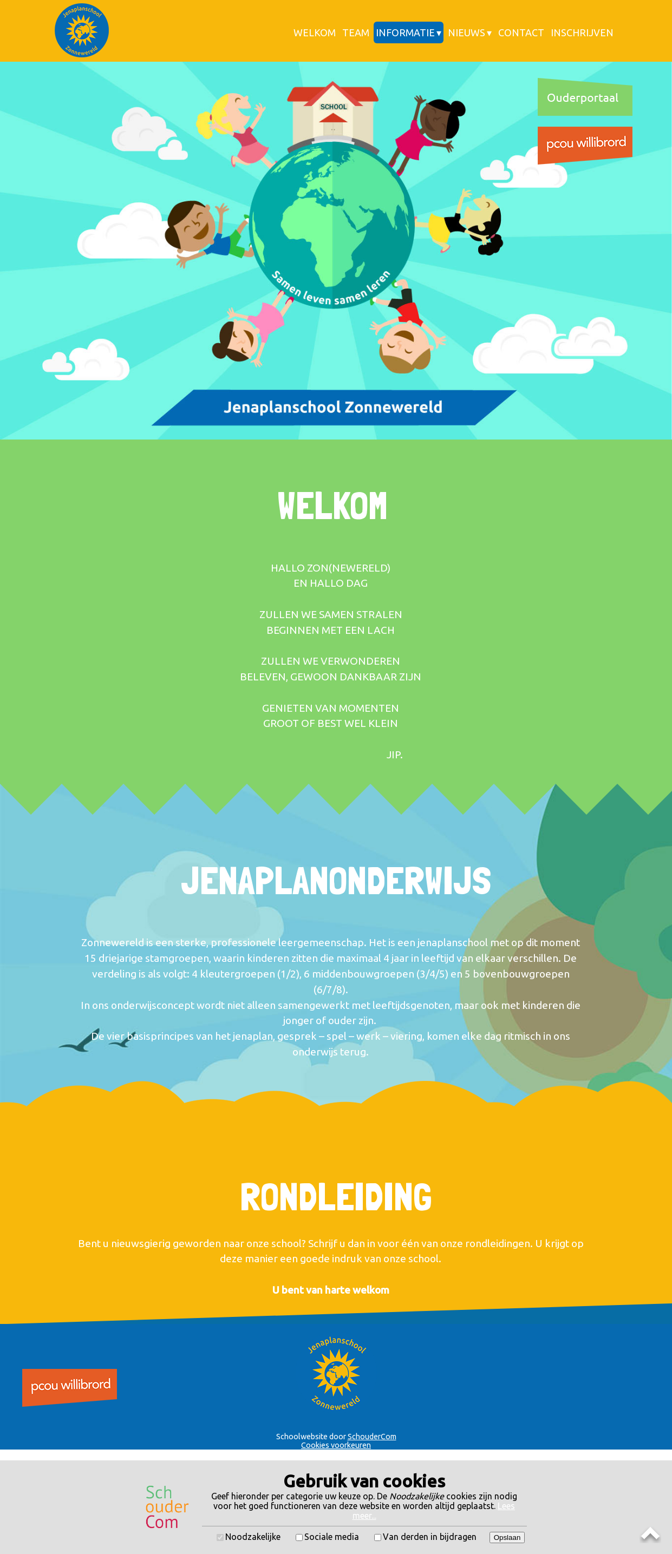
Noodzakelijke (252, 1537)
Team (355, 32)
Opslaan (507, 1537)
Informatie (405, 32)
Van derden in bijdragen (430, 1537)
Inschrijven (582, 32)
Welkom (314, 32)
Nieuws (466, 32)
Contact (521, 32)
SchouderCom (372, 1436)
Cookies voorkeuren (336, 1445)
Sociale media (331, 1537)
